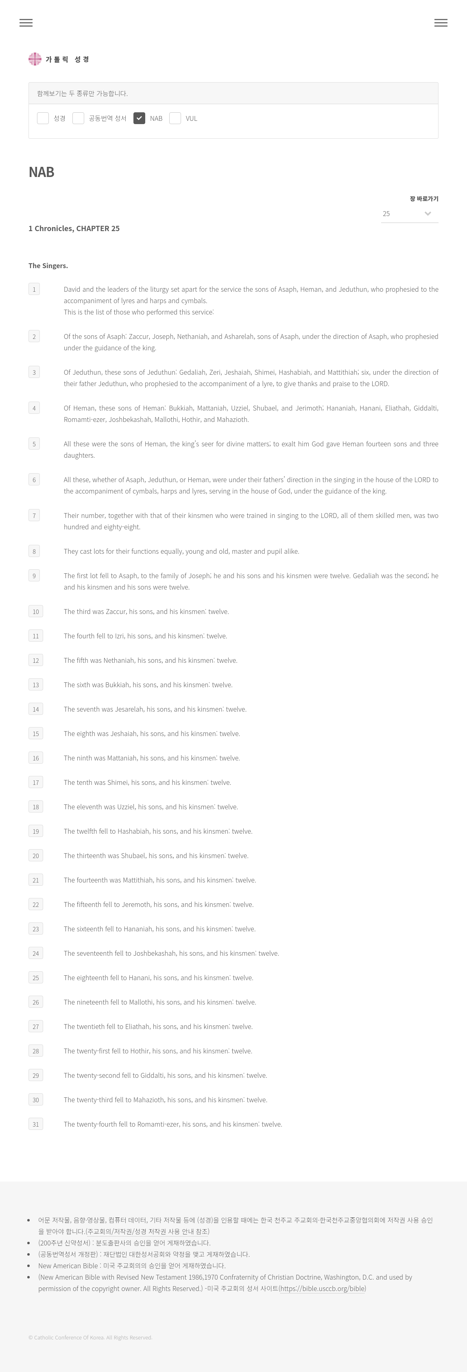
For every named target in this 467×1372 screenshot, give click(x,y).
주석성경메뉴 (26, 23)
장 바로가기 (424, 198)
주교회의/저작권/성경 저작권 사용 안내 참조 (147, 1231)
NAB (156, 118)
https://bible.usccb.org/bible (322, 1288)
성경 (59, 118)
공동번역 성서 (108, 118)
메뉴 (441, 23)
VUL (191, 118)
